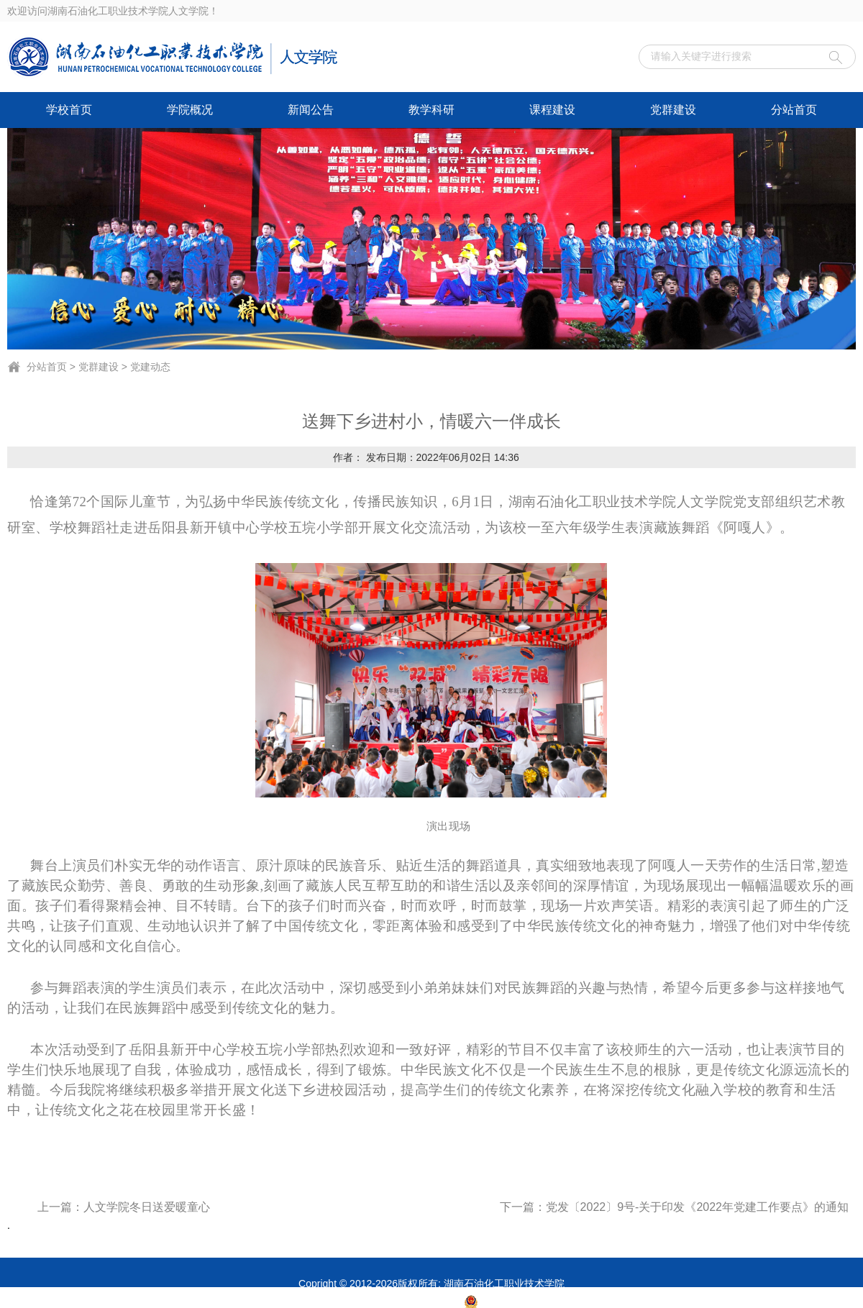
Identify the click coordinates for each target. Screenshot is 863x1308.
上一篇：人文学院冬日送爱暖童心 (123, 1207)
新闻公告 (311, 110)
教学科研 (431, 110)
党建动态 (150, 366)
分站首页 (794, 110)
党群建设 (673, 110)
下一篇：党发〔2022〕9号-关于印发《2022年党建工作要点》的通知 (674, 1207)
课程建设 (552, 110)
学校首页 (69, 110)
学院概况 (190, 110)
